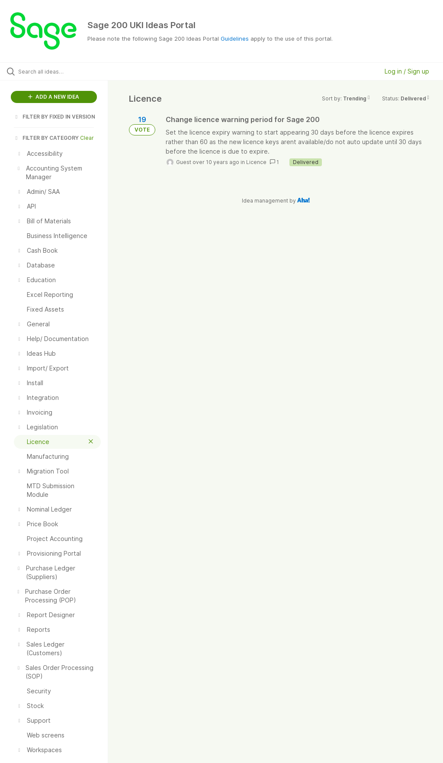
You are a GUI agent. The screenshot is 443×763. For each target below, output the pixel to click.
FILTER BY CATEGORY (46, 138)
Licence (256, 162)
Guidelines (235, 38)
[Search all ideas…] (58, 71)
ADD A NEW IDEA (53, 96)
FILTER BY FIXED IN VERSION (54, 116)
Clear (87, 138)
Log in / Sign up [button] (407, 71)
